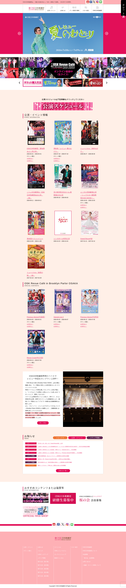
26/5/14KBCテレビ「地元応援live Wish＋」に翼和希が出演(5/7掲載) (55, 462)
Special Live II (59, 317)
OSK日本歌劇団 (97, 8)
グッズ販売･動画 (74, 8)
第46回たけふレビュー (35, 239)
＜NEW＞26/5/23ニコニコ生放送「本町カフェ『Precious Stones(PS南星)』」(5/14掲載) (60, 452)
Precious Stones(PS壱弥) (89, 317)
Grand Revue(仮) (86, 239)
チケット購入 (27, 550)
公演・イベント (77, 438)
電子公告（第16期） (44, 565)
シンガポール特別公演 (62, 239)
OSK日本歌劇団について (90, 550)
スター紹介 (86, 8)
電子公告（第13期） (44, 576)
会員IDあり (30, 158)
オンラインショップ (60, 554)
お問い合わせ (86, 561)
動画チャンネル (58, 558)
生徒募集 (85, 554)
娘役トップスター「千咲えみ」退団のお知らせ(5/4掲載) (52, 465)
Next (106, 33)
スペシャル (57, 547)
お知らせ (63, 8)
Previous (19, 33)
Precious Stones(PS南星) (36, 317)
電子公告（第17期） (44, 561)
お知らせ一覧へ (63, 470)
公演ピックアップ (43, 554)
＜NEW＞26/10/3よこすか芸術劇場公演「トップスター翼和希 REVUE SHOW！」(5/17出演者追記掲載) (64, 446)
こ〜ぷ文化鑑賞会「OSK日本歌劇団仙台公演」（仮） (36, 195)
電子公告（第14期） (44, 572)
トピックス (60, 438)
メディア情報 (95, 438)
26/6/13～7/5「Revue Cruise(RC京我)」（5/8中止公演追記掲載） (54, 459)
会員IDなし (30, 161)
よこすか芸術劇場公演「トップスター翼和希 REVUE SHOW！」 (88, 195)
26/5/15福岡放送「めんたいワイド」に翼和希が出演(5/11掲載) (53, 456)
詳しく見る (43, 423)
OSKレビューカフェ (60, 550)
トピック (40, 550)
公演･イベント (51, 8)
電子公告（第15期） (44, 568)
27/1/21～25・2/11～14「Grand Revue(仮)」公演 (50, 443)
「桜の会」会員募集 (88, 558)
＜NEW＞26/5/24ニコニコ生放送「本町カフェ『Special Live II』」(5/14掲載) (57, 449)
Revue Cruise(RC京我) (35, 358)
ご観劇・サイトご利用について (92, 565)
